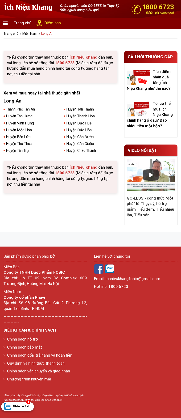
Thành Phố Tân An (20, 109)
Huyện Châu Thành (81, 150)
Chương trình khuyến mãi (29, 379)
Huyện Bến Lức (18, 137)
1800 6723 (118, 286)
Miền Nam (29, 33)
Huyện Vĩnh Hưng (20, 123)
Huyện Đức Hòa (79, 130)
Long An (47, 33)
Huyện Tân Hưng (19, 116)
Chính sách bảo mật (24, 347)
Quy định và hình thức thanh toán (36, 363)
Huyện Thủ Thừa (19, 143)
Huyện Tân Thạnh (80, 109)
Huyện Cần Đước (80, 137)
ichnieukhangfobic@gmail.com (133, 278)
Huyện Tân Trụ (17, 150)
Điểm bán (52, 23)
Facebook (98, 269)
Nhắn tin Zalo (21, 405)
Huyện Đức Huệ (78, 123)
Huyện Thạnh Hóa (80, 116)
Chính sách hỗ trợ (22, 339)
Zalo (109, 269)
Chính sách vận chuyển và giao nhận (38, 371)
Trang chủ (22, 23)
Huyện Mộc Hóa (19, 130)
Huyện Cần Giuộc (80, 143)
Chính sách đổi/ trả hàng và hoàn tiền (39, 355)
